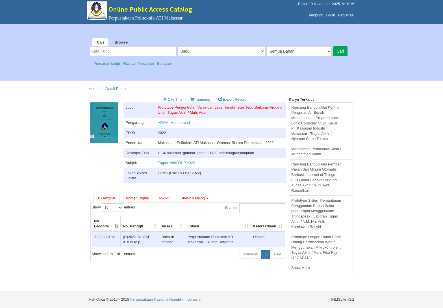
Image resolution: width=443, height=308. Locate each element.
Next (277, 254)
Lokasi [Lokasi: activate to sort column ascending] (193, 226)
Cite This (172, 99)
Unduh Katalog (195, 198)
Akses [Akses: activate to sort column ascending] (167, 226)
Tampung (315, 14)
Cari (100, 42)
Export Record (232, 99)
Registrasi (346, 14)
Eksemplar (106, 198)
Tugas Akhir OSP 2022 (176, 163)
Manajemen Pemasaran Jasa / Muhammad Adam (316, 151)
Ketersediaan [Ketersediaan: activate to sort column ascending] (264, 226)
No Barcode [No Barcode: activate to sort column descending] (101, 224)
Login (330, 14)
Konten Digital (137, 198)
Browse (121, 42)
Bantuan (164, 63)
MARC (164, 198)
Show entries (113, 207)
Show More (300, 268)
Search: (255, 208)
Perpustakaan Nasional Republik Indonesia (165, 299)
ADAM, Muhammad (174, 122)
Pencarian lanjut (107, 63)
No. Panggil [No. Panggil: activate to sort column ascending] (133, 226)
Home (94, 89)
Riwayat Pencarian (139, 63)
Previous (250, 254)
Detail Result (116, 89)
